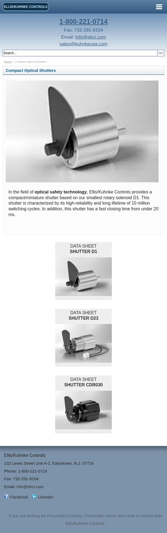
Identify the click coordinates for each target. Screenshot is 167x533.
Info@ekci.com (90, 37)
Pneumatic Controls (64, 515)
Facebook (19, 497)
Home (8, 61)
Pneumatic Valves (101, 515)
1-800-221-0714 (83, 21)
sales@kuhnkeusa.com (83, 44)
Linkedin (45, 497)
